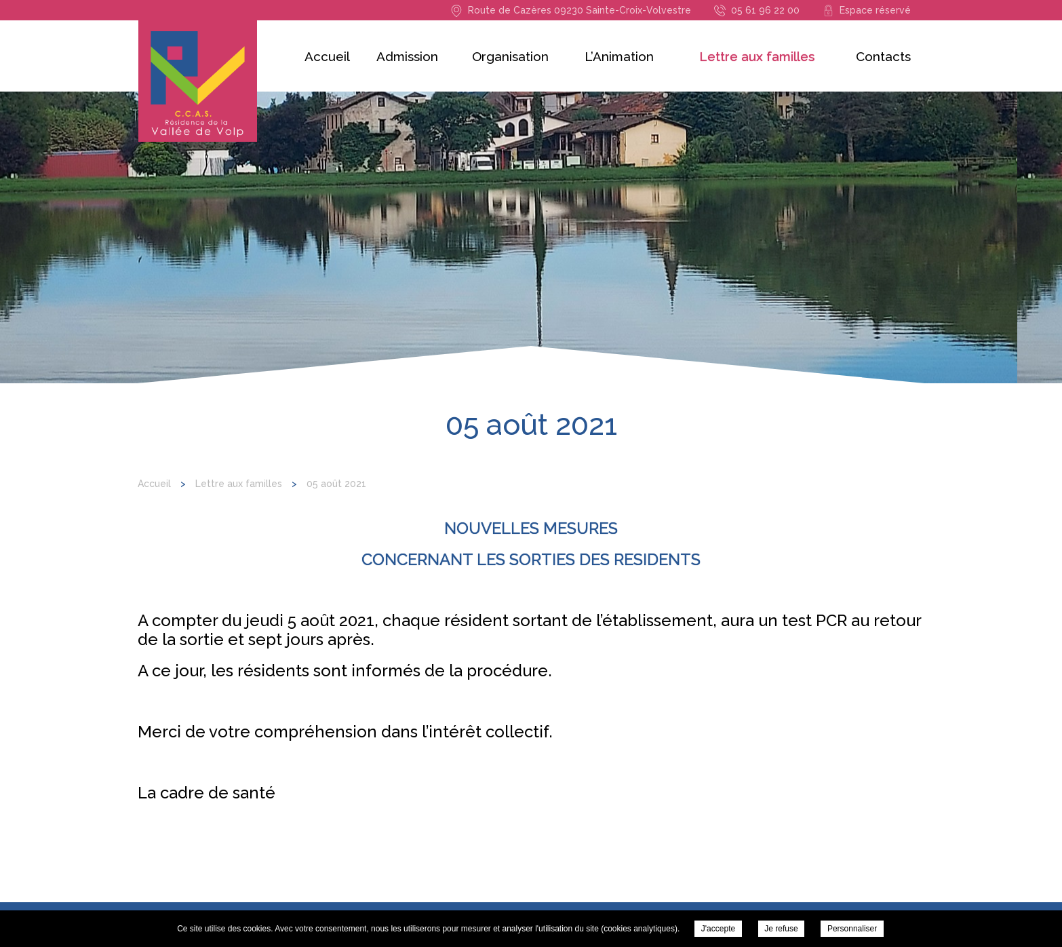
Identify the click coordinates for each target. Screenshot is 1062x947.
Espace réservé (875, 10)
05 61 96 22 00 (765, 10)
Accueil (327, 56)
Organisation (510, 56)
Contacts (883, 56)
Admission (407, 56)
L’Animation (619, 56)
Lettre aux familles (756, 56)
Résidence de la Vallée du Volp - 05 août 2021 (197, 81)
